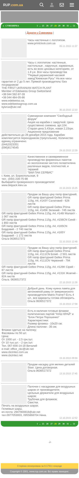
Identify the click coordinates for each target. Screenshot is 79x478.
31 (68, 26)
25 (43, 26)
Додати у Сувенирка (39, 32)
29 (59, 26)
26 (47, 26)
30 (63, 26)
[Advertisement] (40, 16)
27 (52, 26)
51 (74, 26)
